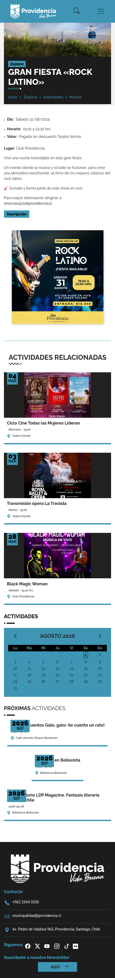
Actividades (53, 97)
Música (75, 97)
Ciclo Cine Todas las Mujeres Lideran (43, 423)
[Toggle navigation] (101, 11)
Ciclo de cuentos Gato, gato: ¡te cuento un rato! (57, 725)
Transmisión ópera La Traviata (37, 503)
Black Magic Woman (27, 583)
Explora (30, 97)
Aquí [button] (59, 967)
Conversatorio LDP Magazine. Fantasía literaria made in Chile (53, 798)
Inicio (12, 97)
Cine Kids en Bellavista (57, 760)
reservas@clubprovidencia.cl (28, 203)
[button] (76, 11)
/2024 (45, 119)
